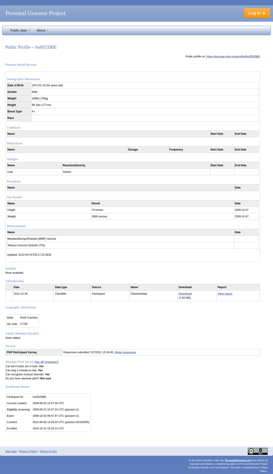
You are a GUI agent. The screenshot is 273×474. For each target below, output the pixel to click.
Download (185, 293)
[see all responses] (46, 362)
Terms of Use (48, 451)
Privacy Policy (28, 451)
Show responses (125, 352)
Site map (11, 451)
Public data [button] (20, 30)
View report (225, 293)
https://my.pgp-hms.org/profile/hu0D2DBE (233, 56)
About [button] (42, 30)
